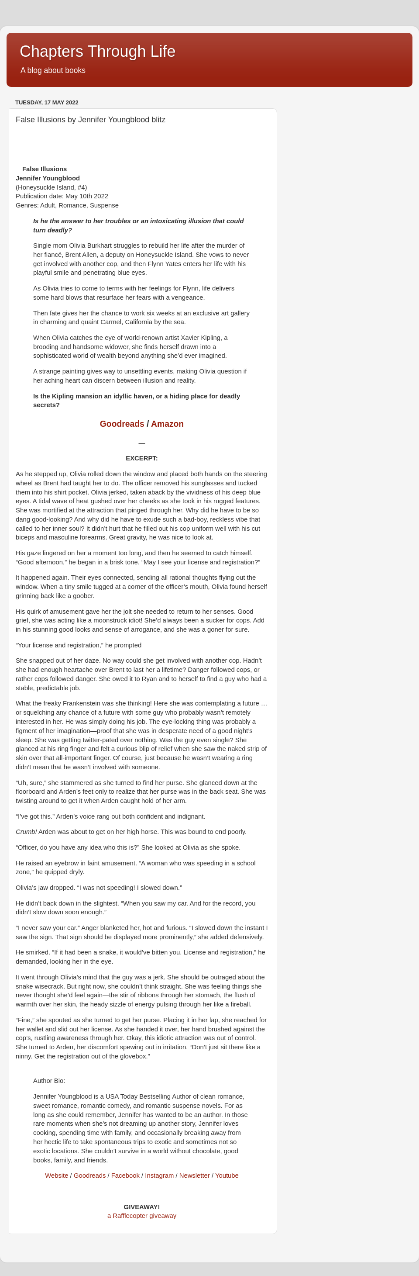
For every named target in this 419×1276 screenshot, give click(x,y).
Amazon (167, 424)
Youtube (227, 1175)
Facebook (125, 1175)
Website (56, 1175)
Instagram (159, 1175)
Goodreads (122, 424)
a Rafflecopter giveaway (141, 1215)
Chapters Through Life (98, 51)
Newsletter (194, 1175)
